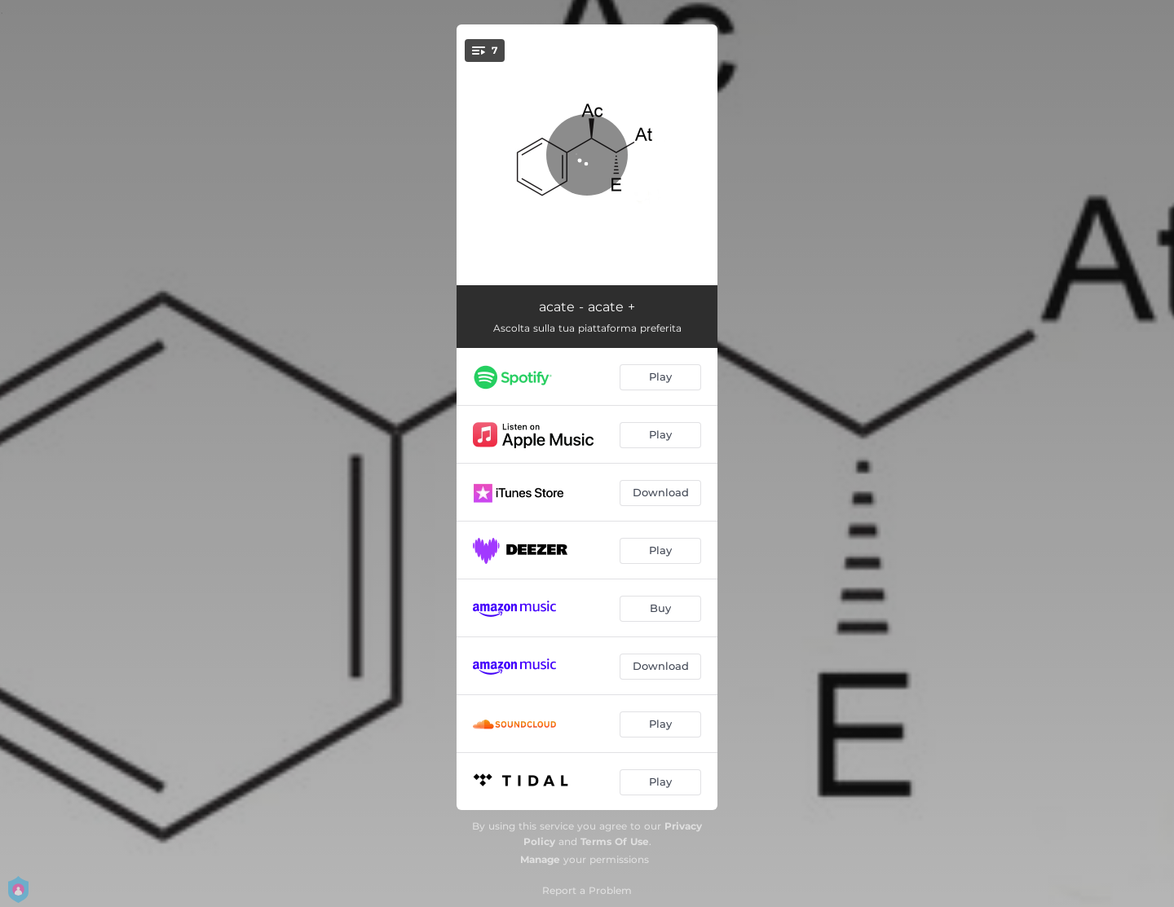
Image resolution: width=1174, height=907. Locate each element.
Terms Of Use (614, 841)
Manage (540, 859)
